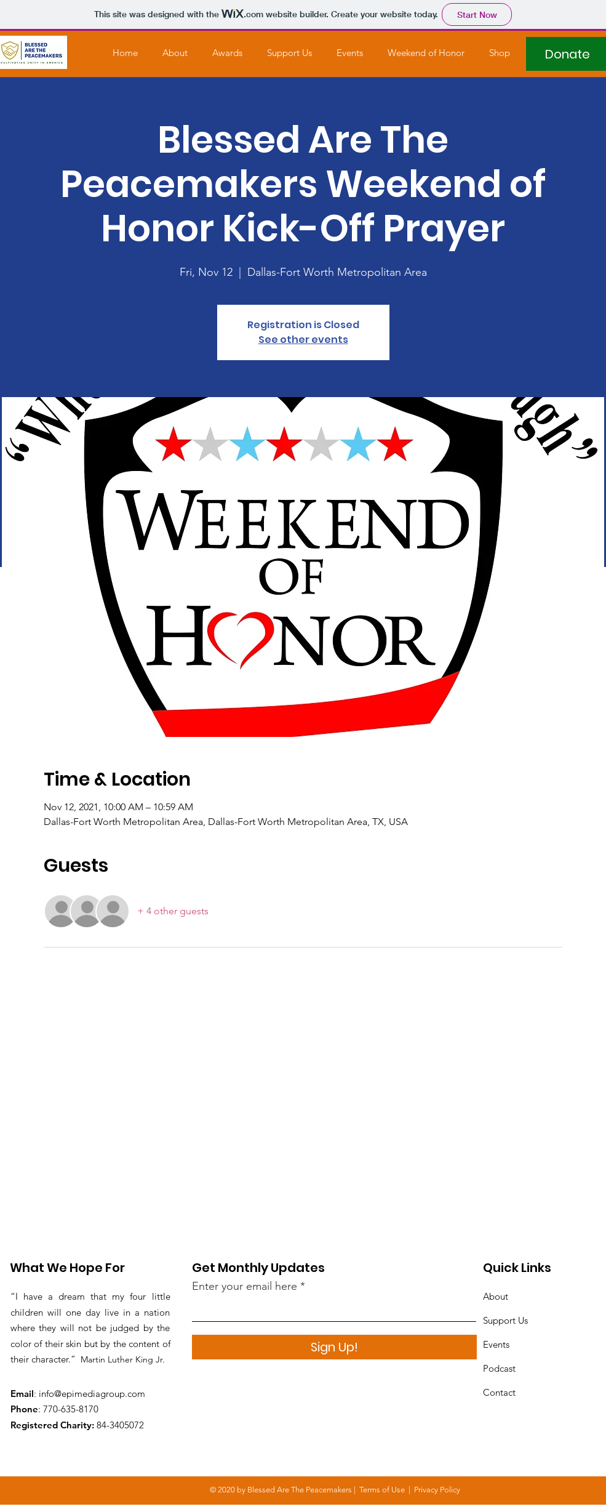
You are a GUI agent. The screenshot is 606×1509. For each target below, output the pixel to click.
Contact (499, 1392)
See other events (303, 339)
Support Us (505, 1320)
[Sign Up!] (334, 1347)
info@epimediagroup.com (92, 1393)
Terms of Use (382, 1489)
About (495, 1296)
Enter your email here (244, 1286)
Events (496, 1344)
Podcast (499, 1368)
